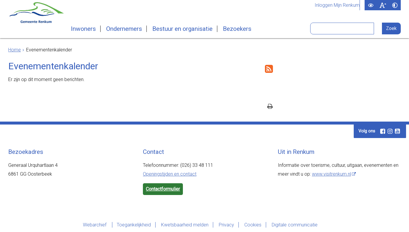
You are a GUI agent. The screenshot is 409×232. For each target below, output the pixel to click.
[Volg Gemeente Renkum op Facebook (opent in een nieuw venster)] (382, 131)
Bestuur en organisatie (182, 29)
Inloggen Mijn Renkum (337, 5)
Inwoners (83, 29)
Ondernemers (124, 29)
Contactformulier (163, 189)
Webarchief (95, 225)
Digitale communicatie (295, 225)
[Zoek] (391, 28)
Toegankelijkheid (134, 225)
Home (14, 50)
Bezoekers (237, 29)
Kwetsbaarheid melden (184, 225)
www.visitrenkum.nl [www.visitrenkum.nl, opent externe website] (331, 174)
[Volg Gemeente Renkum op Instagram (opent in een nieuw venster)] (390, 131)
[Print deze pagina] (270, 107)
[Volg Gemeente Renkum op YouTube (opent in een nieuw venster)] (397, 131)
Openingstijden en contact (169, 174)
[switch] (370, 5)
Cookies (252, 225)
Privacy (226, 225)
